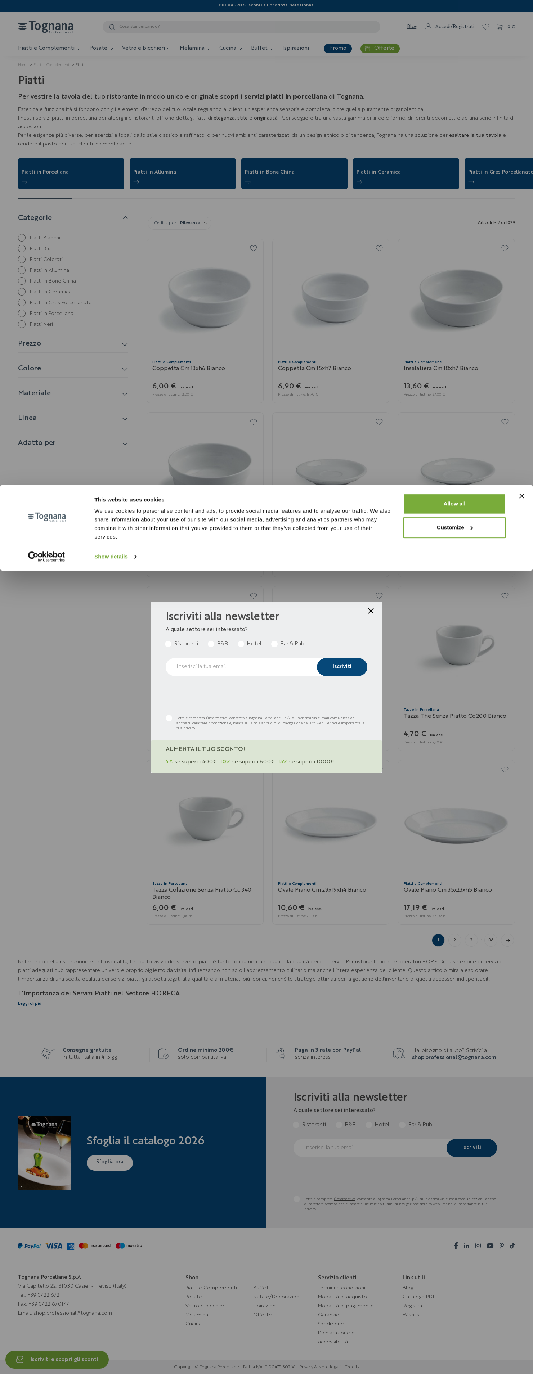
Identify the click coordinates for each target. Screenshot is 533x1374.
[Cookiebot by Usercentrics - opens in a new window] (46, 72)
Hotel (254, 644)
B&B (222, 644)
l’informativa (217, 718)
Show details (111, 72)
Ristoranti (186, 644)
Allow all (455, 19)
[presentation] (220, 695)
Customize (455, 43)
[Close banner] (521, 11)
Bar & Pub (292, 644)
